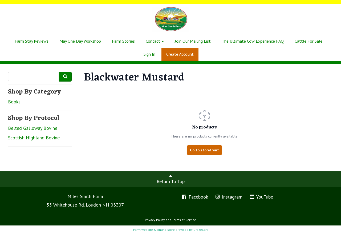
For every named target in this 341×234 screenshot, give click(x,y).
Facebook (194, 197)
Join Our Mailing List (193, 41)
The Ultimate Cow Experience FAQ (253, 41)
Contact (155, 41)
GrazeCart (200, 230)
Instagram (229, 197)
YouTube (261, 197)
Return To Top (171, 178)
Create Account (180, 54)
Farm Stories (123, 41)
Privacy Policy (155, 220)
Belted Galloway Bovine (32, 128)
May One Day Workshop (80, 41)
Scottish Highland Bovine (34, 138)
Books (14, 102)
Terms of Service (184, 220)
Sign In (149, 54)
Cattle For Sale (308, 41)
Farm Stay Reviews (31, 41)
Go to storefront (204, 150)
